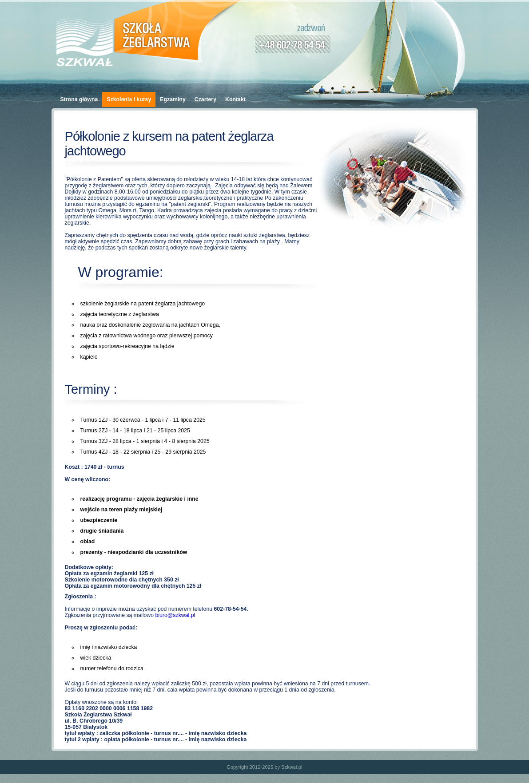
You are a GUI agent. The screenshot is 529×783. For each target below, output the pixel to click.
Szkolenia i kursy (129, 99)
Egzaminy (172, 99)
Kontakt (235, 99)
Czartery (205, 99)
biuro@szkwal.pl (175, 615)
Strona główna (79, 99)
